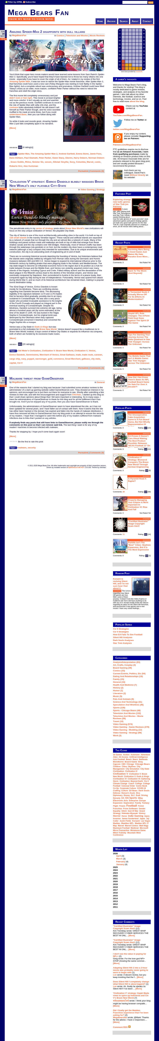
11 (124, 534)
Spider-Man (24, 154)
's (74, 228)
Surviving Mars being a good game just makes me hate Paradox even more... (138, 253)
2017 (115, 890)
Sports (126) (119, 707)
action (126, 754)
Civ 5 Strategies (121, 632)
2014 (115, 898)
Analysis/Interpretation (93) (126, 662)
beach (129, 759)
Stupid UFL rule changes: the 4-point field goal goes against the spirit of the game (139, 318)
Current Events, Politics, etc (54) (129, 673)
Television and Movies (77, 35)
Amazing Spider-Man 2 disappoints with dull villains (47, 32)
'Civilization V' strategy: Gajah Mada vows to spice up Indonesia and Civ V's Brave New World (131, 995)
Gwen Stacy (58, 158)
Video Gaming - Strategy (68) (127, 732)
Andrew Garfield (67, 154)
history (142, 813)
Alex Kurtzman (30, 166)
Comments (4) (97, 368)
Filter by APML (15, 2)
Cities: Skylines (129, 766)
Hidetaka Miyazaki (130, 813)
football (131, 805)
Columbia (81, 162)
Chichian (76, 394)
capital (12, 363)
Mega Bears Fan (38, 12)
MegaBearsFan (19, 35)
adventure (145, 755)
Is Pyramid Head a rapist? (137, 480)
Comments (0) (97, 171)
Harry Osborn (80, 158)
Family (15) (118, 679)
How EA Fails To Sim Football (127, 634)
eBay (140, 798)
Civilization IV (131, 771)
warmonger (41, 359)
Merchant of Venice (49, 355)
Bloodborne (118, 762)
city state (95, 359)
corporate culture (128, 788)
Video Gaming (87, 189)
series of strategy (44, 228)
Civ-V (20, 363)
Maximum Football (121, 828)
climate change (120, 783)
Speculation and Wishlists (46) (128, 705)
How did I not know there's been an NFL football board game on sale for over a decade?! (138, 382)
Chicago (130, 764)
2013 (115, 901)
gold (50, 359)
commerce (58, 359)
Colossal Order (128, 786)
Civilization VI (120, 779)
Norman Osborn (96, 158)
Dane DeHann (16, 158)
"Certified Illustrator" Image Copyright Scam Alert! (138, 523)
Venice (92, 350)
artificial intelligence (138, 757)
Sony (72, 162)
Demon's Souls (128, 793)
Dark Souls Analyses (123, 640)
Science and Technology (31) (127, 702)
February (120, 861)
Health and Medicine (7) (125, 685)
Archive (111, 21)
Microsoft (144, 828)
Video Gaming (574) (123, 724)
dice (138, 793)
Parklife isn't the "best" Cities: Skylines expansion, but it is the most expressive (139, 546)
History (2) (118, 688)
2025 (115, 867)
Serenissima (32, 355)
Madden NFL (127, 823)
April (118, 856)
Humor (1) (118, 690)
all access (123, 757)
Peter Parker (45, 158)
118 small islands (18, 237)
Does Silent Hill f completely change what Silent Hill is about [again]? (131, 982)
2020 (115, 881)
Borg (140, 762)
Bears (135, 759)
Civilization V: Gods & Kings (136, 776)
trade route (87, 355)
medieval (135, 828)
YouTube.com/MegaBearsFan (127, 115)
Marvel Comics (131, 826)
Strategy (100, 189)
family (138, 803)
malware (22, 447)
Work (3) (117, 735)
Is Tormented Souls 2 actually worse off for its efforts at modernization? (138, 295)
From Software (130, 808)
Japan (142, 818)
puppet (30, 359)
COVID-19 (141, 788)
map (115, 826)
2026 (132, 859)
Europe (142, 800)
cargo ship (14, 359)
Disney (127, 795)
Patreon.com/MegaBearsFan (127, 145)
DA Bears (133, 791)
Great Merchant (72, 359)
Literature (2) (119, 693)
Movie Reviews (97, 35)
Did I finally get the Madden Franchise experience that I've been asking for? (130, 1012)
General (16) (119, 682)
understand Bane (18, 114)
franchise (117, 809)
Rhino (28, 162)
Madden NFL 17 (142, 823)
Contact (147, 21)
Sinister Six (38, 162)
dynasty (116, 798)
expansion (118, 803)
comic (98, 162)
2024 (115, 870)
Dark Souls (144, 790)
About (135, 21)
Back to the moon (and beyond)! (137, 272)
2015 (115, 895)
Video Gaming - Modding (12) (127, 730)
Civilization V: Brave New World (57, 350)
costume (13, 107)
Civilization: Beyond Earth (131, 781)
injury (147, 816)
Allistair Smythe (61, 162)
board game (131, 762)
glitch (124, 811)
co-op (116, 788)
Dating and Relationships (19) (128, 676)
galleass (86, 359)
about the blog (137, 101)
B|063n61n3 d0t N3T (76, 467)
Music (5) (117, 696)
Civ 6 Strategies (121, 629)
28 (124, 492)
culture (124, 791)
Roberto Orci (15, 166)
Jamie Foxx (95, 154)
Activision (135, 755)
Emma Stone (82, 154)
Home (100, 21)
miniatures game (138, 830)
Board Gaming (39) (122, 668)
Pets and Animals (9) (123, 699)
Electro (69, 158)
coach (131, 783)
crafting (116, 791)
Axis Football (119, 759)
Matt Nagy (143, 826)
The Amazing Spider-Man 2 (44, 154)
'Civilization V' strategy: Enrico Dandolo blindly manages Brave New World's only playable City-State (56, 184)
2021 (115, 878)
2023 (115, 873)
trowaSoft (139, 71)
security (32, 447)
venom (48, 162)
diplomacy (118, 795)
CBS (123, 764)
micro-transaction (121, 830)
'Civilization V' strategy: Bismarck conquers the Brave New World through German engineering (138, 462)
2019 (115, 884)
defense (116, 793)
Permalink (83, 171)
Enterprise (133, 800)
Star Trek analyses (122, 643)
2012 (115, 904)
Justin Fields (125, 821)
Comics (60, 35)
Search (124, 21)
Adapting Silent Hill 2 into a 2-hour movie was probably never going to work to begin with (130, 970)
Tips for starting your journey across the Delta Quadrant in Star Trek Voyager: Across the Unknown (139, 339)
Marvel (90, 162)
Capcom (116, 764)
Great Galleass (67, 355)
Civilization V (81, 350)
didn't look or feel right (20, 98)
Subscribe (31, 2)
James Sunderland (130, 818)
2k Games (117, 755)
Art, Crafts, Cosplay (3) (124, 665)
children (117, 766)
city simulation (132, 769)
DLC (133, 795)
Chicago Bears (142, 764)
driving (144, 795)
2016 (115, 893)
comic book (141, 786)
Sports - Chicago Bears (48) (127, 710)
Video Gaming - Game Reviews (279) (131, 727)
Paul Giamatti (31, 158)
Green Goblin (17, 162)
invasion (117, 818)
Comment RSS (122, 1027)
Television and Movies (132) (127, 713)
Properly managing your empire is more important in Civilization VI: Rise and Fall (138, 505)
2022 (115, 876)
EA (122, 798)
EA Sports (131, 797)
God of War (133, 811)
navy (23, 359)
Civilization (118, 771)
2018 (115, 887)
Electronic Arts (120, 800)
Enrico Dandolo (17, 355)
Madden (116, 823)
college (138, 783)
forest (141, 806)
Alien (115, 757)
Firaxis (122, 806)
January (120, 864)
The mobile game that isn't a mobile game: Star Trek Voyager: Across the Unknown (139, 359)
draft (138, 795)
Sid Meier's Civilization (29, 350)
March (119, 859)
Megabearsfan (120, 1017)
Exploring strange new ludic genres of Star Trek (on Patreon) (122, 203)
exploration (129, 803)
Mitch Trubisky (119, 833)
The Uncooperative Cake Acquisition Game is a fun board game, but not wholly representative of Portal (139, 421)
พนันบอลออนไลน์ (121, 1001)
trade (78, 355)
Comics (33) (119, 670)
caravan (98, 355)
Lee (115, 975)
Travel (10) (118, 721)
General (101, 382)
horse (124, 816)
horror (117, 815)
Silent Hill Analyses (122, 637)
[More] (12, 128)
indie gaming (135, 815)
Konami (136, 821)
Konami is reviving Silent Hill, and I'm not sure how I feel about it (121, 584)
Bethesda (143, 759)
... (144, 226)
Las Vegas (145, 821)
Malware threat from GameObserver (36, 378)
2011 (115, 907)
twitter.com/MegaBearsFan (126, 129)
